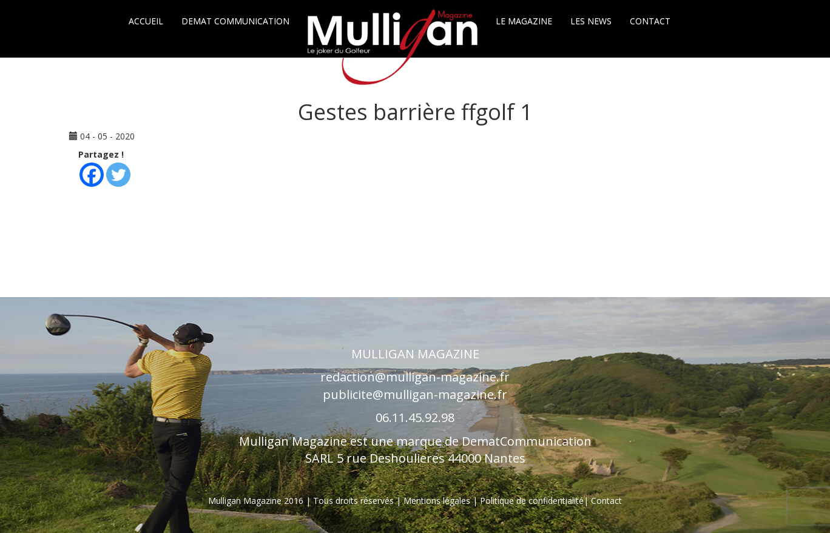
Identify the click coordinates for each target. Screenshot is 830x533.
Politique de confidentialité (532, 500)
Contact (650, 21)
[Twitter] (118, 175)
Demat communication (235, 21)
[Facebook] (91, 175)
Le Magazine (524, 21)
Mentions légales (438, 500)
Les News (591, 21)
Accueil (146, 21)
